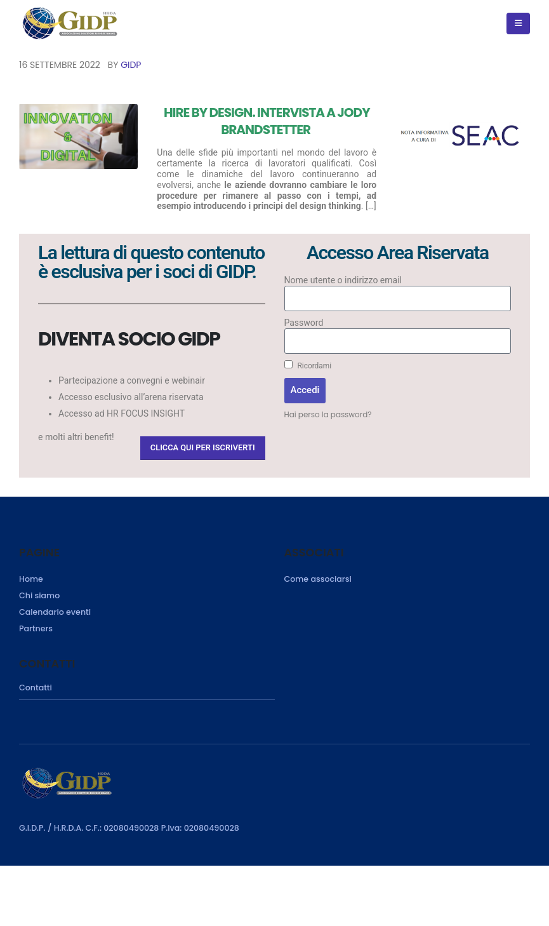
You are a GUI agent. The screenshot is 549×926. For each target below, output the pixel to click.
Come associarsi (318, 579)
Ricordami (308, 365)
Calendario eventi (55, 612)
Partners (36, 628)
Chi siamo (39, 595)
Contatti (35, 687)
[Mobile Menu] (518, 23)
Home (31, 579)
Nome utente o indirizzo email (343, 280)
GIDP (131, 64)
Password (304, 323)
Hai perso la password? (328, 415)
